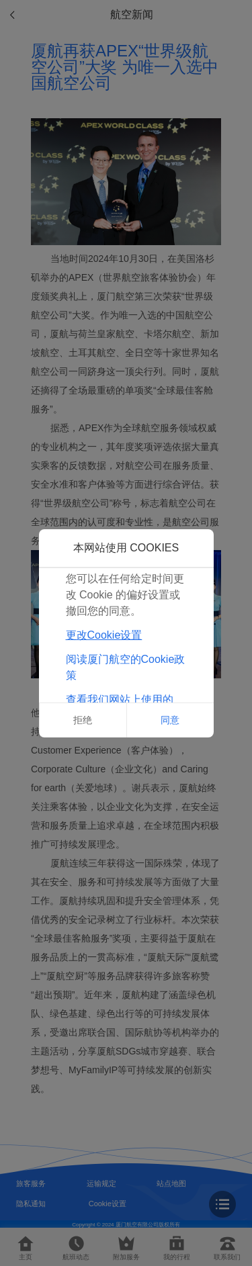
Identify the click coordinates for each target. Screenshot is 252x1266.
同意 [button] (170, 720)
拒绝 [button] (82, 720)
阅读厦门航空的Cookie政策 (125, 667)
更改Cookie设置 (104, 635)
